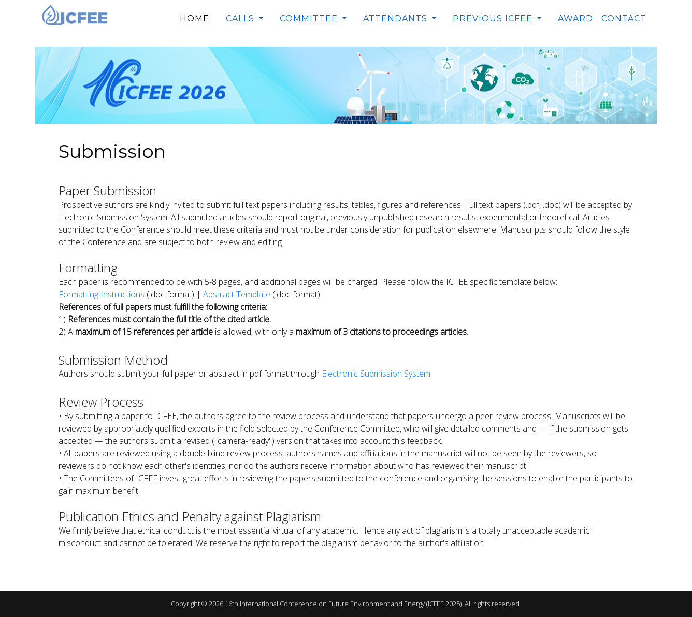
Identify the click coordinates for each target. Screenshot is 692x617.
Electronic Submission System (376, 373)
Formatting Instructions (102, 294)
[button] (244, 18)
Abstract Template (236, 294)
